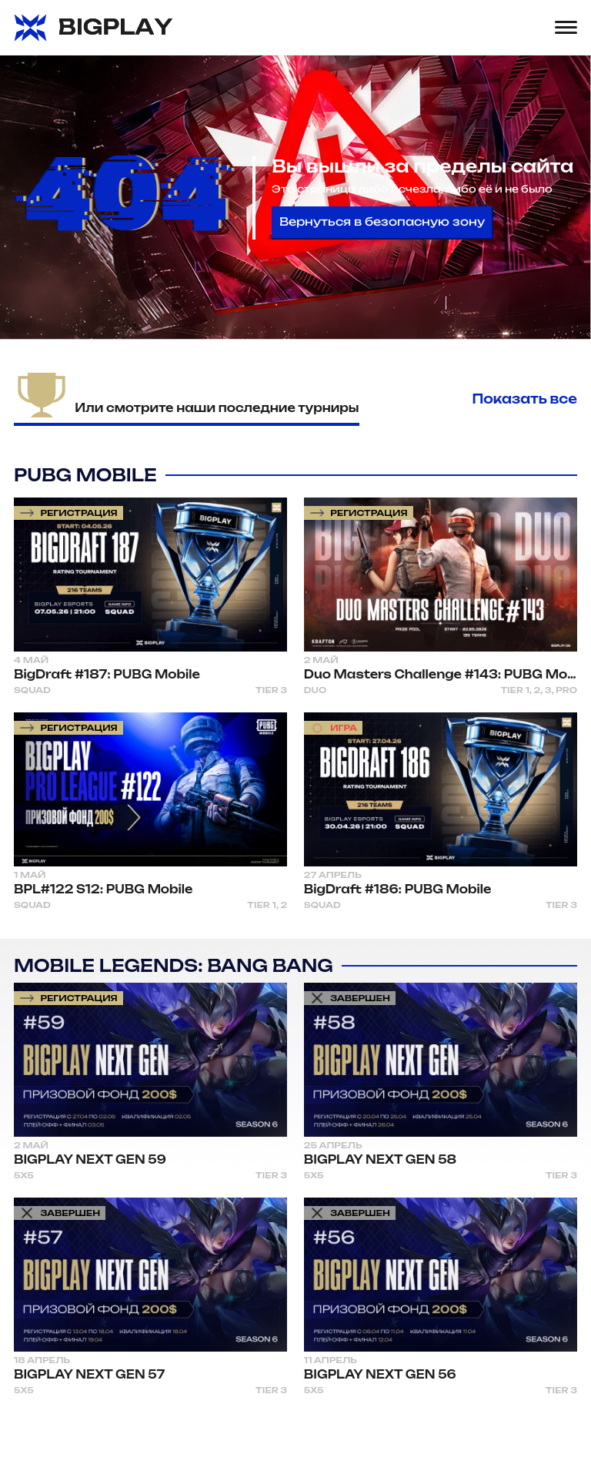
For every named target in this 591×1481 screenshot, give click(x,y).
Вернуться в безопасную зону (382, 222)
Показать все (525, 399)
